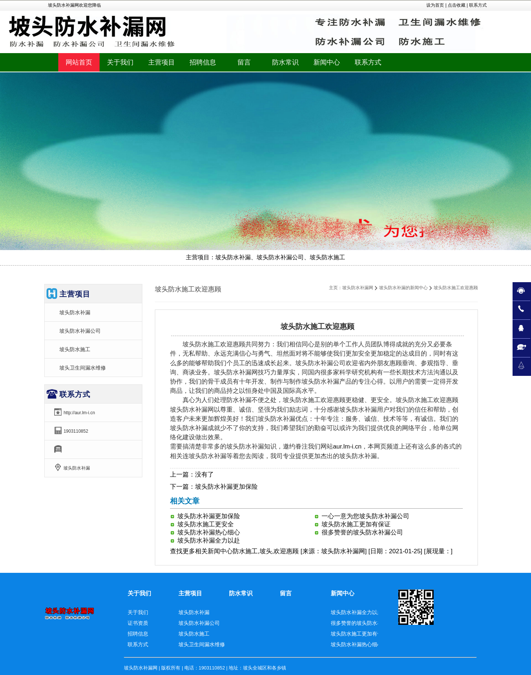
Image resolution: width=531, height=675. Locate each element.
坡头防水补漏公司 (80, 331)
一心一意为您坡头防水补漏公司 (365, 516)
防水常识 (241, 593)
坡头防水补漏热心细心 (208, 532)
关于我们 (139, 593)
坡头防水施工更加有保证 (356, 524)
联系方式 (478, 5)
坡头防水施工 (74, 349)
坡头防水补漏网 (357, 287)
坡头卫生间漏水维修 (82, 368)
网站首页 (79, 62)
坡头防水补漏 (74, 312)
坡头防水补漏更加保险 (226, 486)
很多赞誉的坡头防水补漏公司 (362, 532)
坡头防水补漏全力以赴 (208, 540)
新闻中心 (220, 551)
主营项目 (190, 593)
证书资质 (138, 623)
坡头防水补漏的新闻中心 (403, 287)
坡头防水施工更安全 (205, 524)
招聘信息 (138, 634)
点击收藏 (456, 5)
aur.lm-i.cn (347, 446)
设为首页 (435, 5)
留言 (286, 593)
